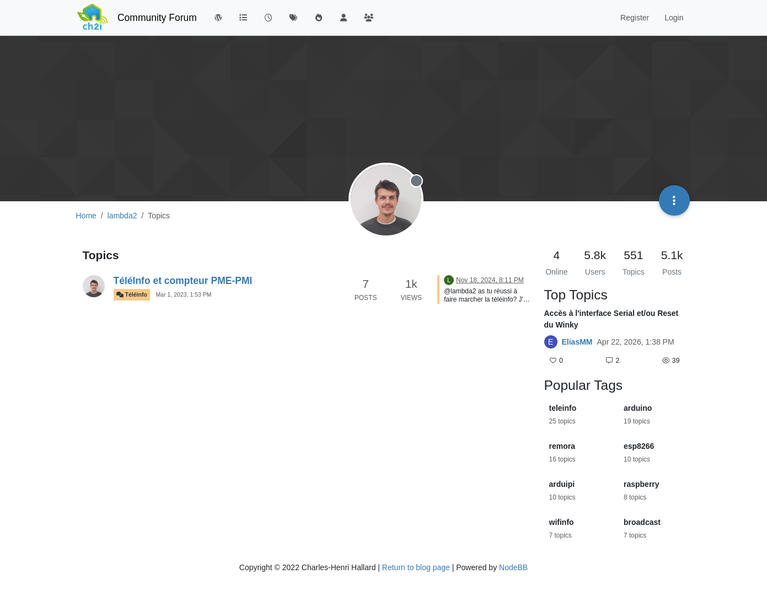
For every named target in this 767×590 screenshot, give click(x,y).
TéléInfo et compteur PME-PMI (183, 280)
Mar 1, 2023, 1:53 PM (184, 294)
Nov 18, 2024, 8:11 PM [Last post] (490, 280)
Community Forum (157, 17)
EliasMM (577, 342)
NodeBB (513, 567)
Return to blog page (416, 567)
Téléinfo (131, 294)
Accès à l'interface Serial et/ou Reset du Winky (611, 319)
